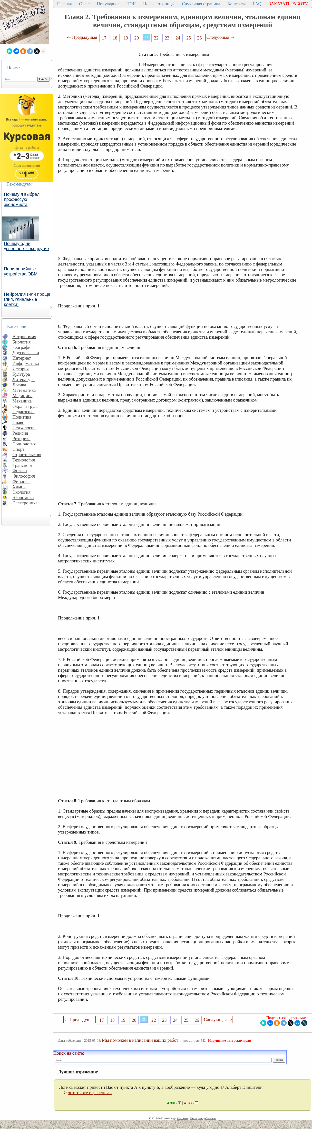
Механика (22, 400)
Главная (64, 3)
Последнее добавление (203, 1118)
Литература (23, 379)
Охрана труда (25, 406)
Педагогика (23, 411)
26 (199, 37)
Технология (23, 459)
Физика (19, 470)
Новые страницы (159, 3)
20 (136, 37)
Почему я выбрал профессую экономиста (22, 199)
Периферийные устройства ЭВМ (21, 271)
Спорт (18, 449)
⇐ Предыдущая (82, 37)
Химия (19, 486)
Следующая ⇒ (220, 37)
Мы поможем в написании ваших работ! (141, 1040)
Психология (23, 427)
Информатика (25, 363)
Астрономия (24, 336)
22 (156, 37)
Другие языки (25, 352)
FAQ (257, 3)
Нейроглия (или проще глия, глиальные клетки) (27, 299)
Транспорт (22, 465)
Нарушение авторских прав (229, 1040)
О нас (84, 3)
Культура (21, 374)
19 (126, 37)
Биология (21, 341)
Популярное (108, 3)
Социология (24, 443)
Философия (23, 476)
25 (188, 37)
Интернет (21, 358)
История (20, 368)
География (22, 347)
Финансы (21, 481)
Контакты (236, 3)
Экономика (23, 497)
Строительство (26, 454)
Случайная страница (201, 3)
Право (18, 422)
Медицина (22, 395)
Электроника (25, 502)
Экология (21, 492)
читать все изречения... (90, 1092)
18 (115, 37)
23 (167, 37)
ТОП (131, 3)
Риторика (21, 438)
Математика (24, 390)
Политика (21, 417)
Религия (20, 433)
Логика (19, 384)
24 (178, 37)
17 (104, 37)
